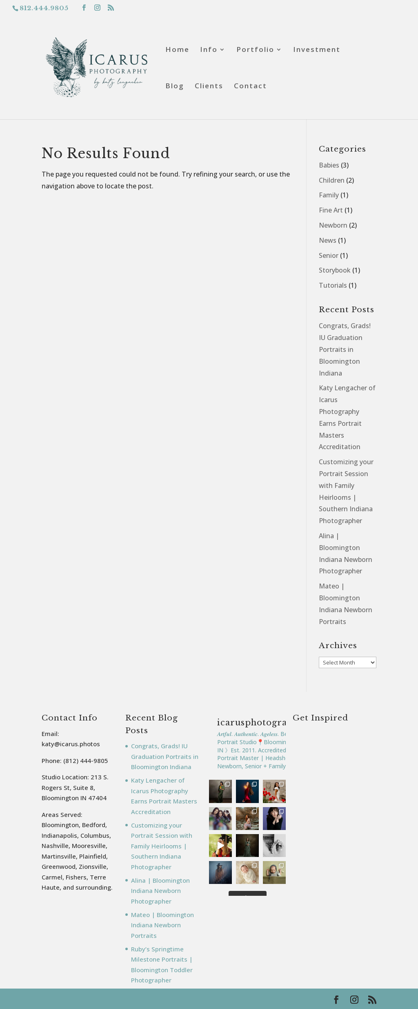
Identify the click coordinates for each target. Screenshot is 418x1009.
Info (209, 50)
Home (177, 50)
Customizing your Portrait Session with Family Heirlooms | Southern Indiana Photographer (161, 846)
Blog (174, 86)
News (327, 240)
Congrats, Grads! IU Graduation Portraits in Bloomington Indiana (345, 349)
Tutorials (333, 285)
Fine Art (331, 210)
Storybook (335, 270)
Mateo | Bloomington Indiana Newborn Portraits (162, 925)
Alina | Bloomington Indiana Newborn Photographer (160, 890)
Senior (328, 255)
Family (329, 194)
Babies (329, 165)
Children (332, 180)
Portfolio (255, 50)
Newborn (333, 225)
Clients (209, 86)
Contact (250, 86)
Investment (316, 50)
